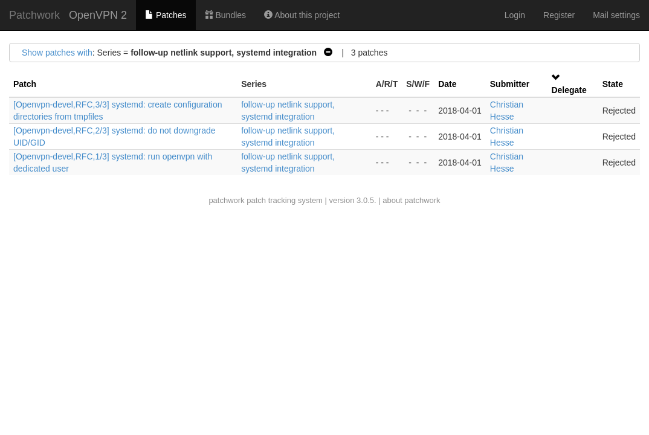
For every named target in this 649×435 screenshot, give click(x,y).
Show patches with (57, 52)
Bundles (225, 15)
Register (559, 15)
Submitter (509, 84)
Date (447, 84)
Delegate (568, 90)
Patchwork (34, 15)
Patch (24, 84)
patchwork (226, 200)
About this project (302, 15)
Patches (165, 15)
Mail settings (616, 15)
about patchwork (411, 200)
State (612, 84)
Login (515, 15)
